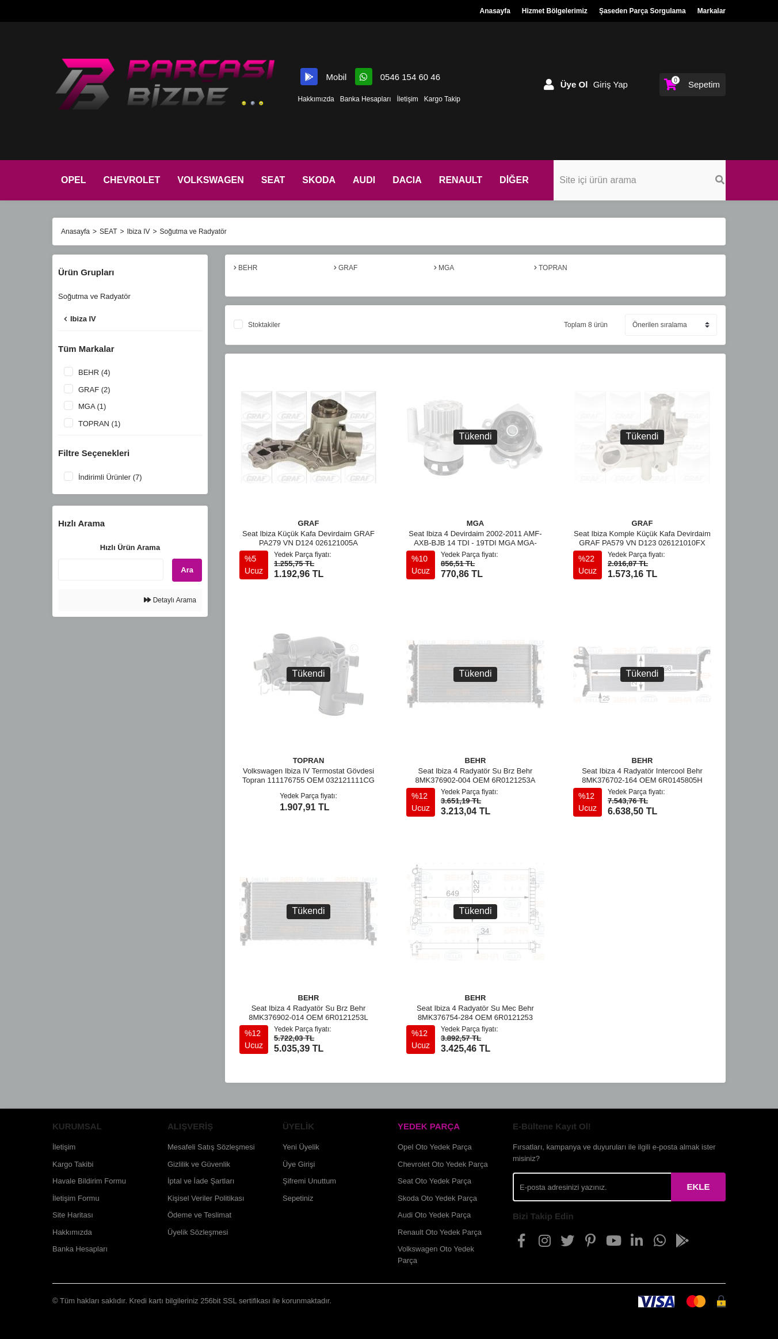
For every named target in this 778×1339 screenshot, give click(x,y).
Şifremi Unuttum (309, 1181)
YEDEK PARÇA (429, 1126)
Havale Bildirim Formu (89, 1181)
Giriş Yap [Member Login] (610, 84)
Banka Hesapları (365, 99)
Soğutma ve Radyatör (193, 231)
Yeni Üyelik (301, 1147)
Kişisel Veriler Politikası (206, 1198)
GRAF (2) (94, 389)
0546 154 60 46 (397, 77)
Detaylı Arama (170, 600)
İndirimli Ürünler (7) (110, 477)
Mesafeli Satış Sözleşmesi (211, 1147)
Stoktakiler (264, 325)
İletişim (407, 99)
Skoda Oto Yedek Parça (437, 1198)
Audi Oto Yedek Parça (434, 1215)
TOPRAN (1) (99, 423)
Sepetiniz (298, 1198)
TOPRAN (309, 760)
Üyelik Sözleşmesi (197, 1232)
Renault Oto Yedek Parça (440, 1232)
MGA (475, 523)
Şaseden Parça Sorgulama (642, 11)
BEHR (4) (94, 372)
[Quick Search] (110, 570)
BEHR (475, 760)
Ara (187, 570)
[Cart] (692, 84)
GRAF (308, 523)
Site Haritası (72, 1215)
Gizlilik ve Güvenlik (198, 1164)
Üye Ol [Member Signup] (574, 84)
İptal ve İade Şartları (200, 1181)
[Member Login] (549, 84)
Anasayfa (494, 11)
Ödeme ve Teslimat (199, 1215)
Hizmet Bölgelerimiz (555, 11)
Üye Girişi (299, 1164)
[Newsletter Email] (592, 1187)
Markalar (711, 11)
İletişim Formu (76, 1198)
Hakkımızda (316, 99)
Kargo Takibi (72, 1164)
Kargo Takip (442, 99)
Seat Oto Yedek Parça (434, 1181)
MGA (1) (92, 406)
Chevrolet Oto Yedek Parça (443, 1164)
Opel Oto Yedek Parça (435, 1147)
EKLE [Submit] (698, 1187)
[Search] (665, 180)
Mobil (324, 77)
